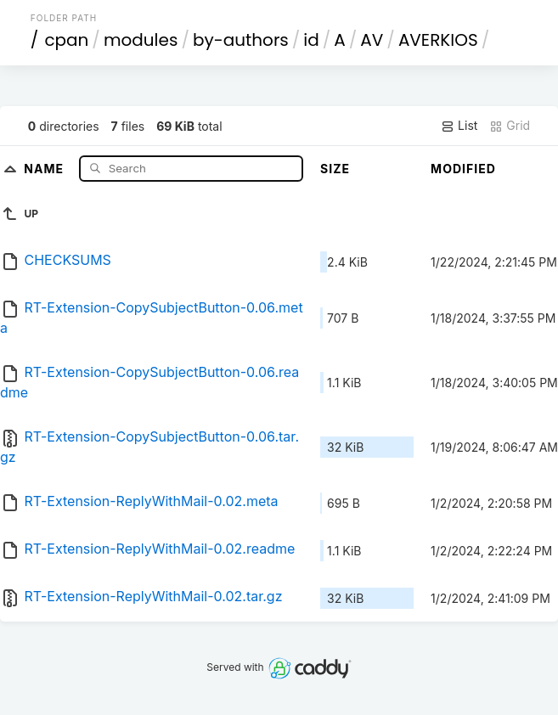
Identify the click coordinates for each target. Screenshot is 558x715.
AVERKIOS (438, 40)
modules (141, 40)
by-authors (241, 40)
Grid (509, 125)
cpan (66, 40)
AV (371, 40)
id (310, 40)
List (459, 125)
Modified (463, 168)
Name (45, 167)
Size (335, 168)
